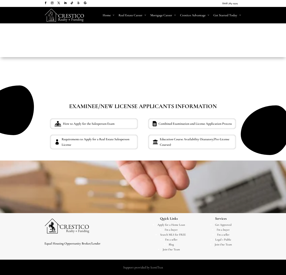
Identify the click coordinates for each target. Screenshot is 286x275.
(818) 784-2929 (230, 3)
